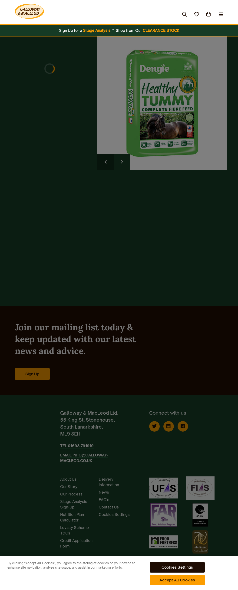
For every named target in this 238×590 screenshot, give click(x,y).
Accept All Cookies (177, 580)
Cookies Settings (177, 567)
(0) (209, 14)
